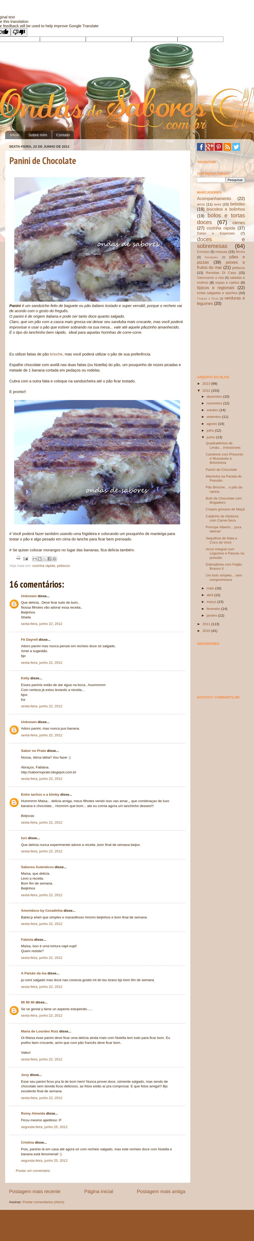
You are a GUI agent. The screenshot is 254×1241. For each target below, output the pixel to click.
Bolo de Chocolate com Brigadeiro (224, 500)
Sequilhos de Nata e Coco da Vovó (221, 540)
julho (211, 430)
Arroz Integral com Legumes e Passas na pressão (225, 553)
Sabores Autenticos (37, 867)
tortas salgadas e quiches (217, 293)
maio (211, 588)
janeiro (212, 615)
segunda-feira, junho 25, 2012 (44, 1127)
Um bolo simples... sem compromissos (224, 577)
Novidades (211, 257)
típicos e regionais (216, 287)
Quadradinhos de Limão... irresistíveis (223, 445)
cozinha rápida (43, 566)
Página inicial (98, 1191)
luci (24, 838)
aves (217, 204)
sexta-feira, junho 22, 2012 (41, 624)
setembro (214, 417)
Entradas (203, 252)
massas (221, 252)
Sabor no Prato (33, 751)
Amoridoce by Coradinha (42, 910)
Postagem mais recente (34, 1191)
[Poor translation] (19, 32)
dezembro (215, 396)
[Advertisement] (223, 340)
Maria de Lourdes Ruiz (39, 1031)
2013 (206, 384)
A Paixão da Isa (34, 973)
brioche (56, 354)
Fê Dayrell (29, 639)
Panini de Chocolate (42, 160)
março (212, 602)
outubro (213, 410)
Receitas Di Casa (221, 273)
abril (210, 595)
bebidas (237, 204)
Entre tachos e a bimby (40, 794)
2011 (206, 624)
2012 (206, 391)
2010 (206, 631)
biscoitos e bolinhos (226, 209)
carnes (238, 222)
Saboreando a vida (210, 278)
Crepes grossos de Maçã (225, 509)
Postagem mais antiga (161, 1191)
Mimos (240, 252)
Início (14, 135)
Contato (63, 135)
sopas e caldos (227, 282)
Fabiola (27, 940)
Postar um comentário (33, 1171)
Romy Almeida (33, 1113)
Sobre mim (37, 135)
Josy (25, 1075)
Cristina (27, 1142)
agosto (212, 424)
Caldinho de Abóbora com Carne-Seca (222, 518)
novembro (215, 403)
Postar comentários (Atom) (44, 1202)
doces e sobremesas (221, 242)
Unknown (29, 596)
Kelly (25, 678)
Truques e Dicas (207, 298)
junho (211, 437)
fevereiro (214, 609)
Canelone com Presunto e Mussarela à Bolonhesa (224, 458)
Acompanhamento (214, 198)
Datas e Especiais (216, 233)
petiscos (63, 566)
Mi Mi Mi (28, 1002)
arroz (201, 204)
